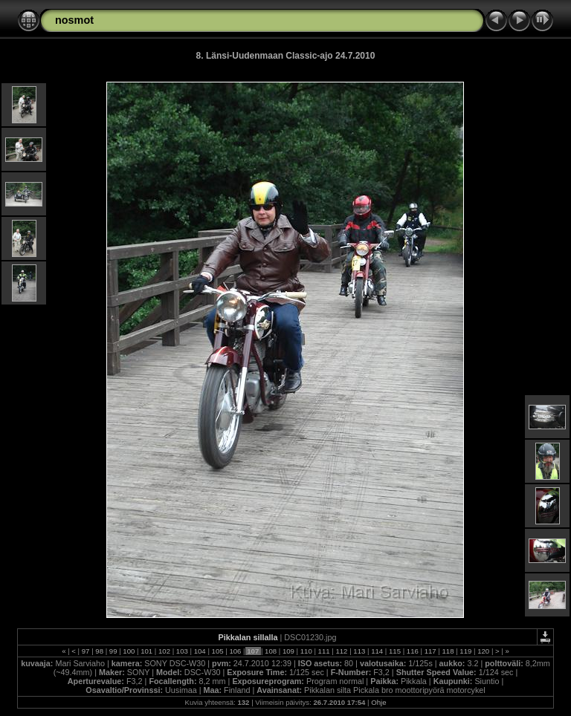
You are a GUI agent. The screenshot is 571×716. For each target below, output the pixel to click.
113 (359, 651)
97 (85, 651)
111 (324, 651)
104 (199, 651)
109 (288, 651)
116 (412, 651)
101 (147, 651)
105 (217, 651)
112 (341, 651)
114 (376, 651)
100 (129, 651)
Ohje (378, 702)
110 (306, 651)
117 (430, 651)
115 (394, 651)
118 (448, 651)
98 (100, 651)
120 (483, 651)
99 (113, 651)
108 (270, 651)
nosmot (74, 20)
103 (182, 651)
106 (235, 651)
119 (466, 651)
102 (164, 651)
